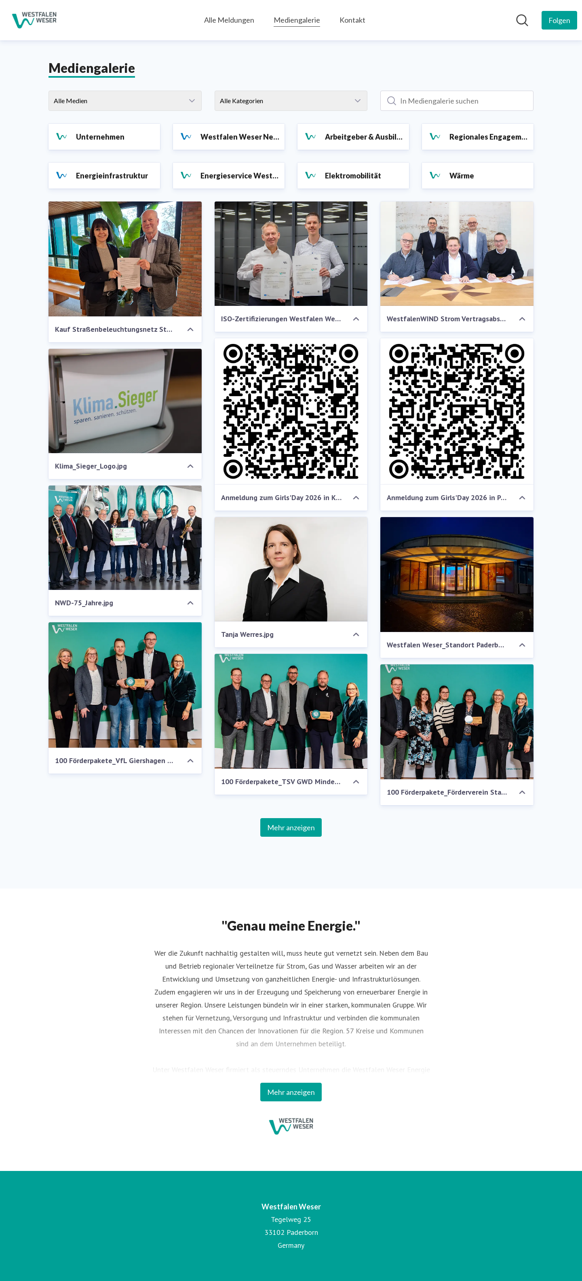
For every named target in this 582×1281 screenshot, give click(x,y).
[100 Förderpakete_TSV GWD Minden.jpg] (291, 711)
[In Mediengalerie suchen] (457, 101)
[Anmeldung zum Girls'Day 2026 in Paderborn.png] (457, 411)
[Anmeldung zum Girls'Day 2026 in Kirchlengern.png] (291, 411)
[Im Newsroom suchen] (522, 20)
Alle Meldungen (229, 19)
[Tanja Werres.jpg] (291, 569)
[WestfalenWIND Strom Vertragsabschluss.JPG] (457, 253)
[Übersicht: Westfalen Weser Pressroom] (34, 20)
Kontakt (352, 19)
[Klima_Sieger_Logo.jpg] (125, 401)
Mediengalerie (297, 18)
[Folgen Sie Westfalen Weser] (559, 20)
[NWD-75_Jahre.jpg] (125, 538)
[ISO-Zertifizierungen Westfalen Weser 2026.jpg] (291, 253)
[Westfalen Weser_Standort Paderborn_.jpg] (457, 574)
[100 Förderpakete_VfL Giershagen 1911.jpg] (125, 685)
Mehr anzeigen (291, 827)
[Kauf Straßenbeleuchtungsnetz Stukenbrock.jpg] (125, 258)
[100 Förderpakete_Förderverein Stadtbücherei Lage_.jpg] (457, 721)
